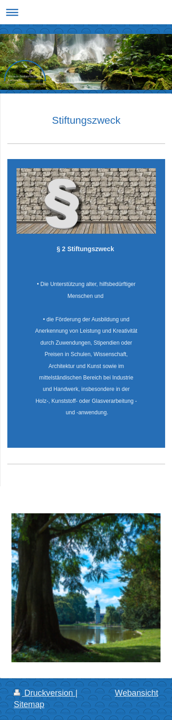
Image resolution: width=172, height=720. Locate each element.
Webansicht (136, 693)
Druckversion (44, 693)
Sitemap (29, 704)
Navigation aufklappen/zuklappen (86, 12)
